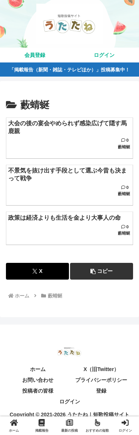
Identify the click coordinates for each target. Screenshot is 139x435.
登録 (101, 391)
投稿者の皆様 (37, 391)
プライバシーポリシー (101, 380)
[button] (101, 271)
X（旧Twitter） (101, 369)
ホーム (38, 369)
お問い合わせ (37, 380)
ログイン (69, 402)
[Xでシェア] (37, 271)
